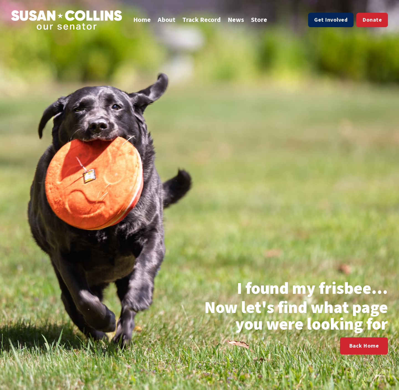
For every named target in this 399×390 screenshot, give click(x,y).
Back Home (364, 346)
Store (259, 20)
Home (142, 20)
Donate (372, 20)
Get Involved (330, 20)
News (236, 20)
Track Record (201, 20)
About (166, 20)
